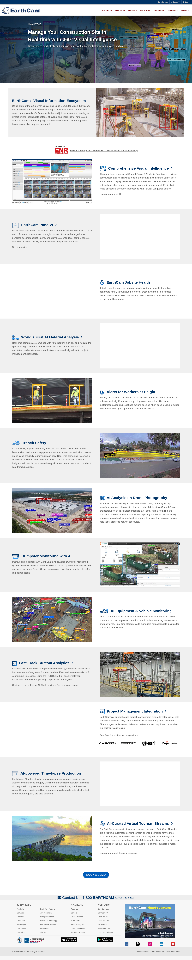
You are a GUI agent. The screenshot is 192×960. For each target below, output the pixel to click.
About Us (74, 909)
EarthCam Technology (48, 921)
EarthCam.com (163, 2)
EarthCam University (106, 932)
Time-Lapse (158, 10)
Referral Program (77, 924)
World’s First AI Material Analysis (50, 337)
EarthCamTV (103, 913)
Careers (74, 913)
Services (132, 10)
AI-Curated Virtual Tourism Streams (138, 823)
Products (107, 10)
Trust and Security (78, 932)
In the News (75, 921)
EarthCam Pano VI (37, 225)
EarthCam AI (103, 917)
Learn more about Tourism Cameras (118, 853)
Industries (145, 10)
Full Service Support (48, 924)
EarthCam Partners (47, 909)
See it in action (19, 247)
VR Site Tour (102, 924)
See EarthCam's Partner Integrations (119, 735)
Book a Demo (96, 874)
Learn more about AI (110, 194)
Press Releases (77, 917)
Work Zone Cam (104, 928)
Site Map (43, 932)
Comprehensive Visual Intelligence (139, 168)
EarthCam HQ (103, 921)
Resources (21, 921)
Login (186, 2)
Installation (44, 928)
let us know (175, 952)
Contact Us (175, 2)
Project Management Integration (135, 711)
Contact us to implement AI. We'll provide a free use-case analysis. (46, 685)
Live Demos (172, 10)
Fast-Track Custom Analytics (44, 663)
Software (120, 10)
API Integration (46, 913)
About (184, 10)
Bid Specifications (47, 917)
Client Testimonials (78, 928)
